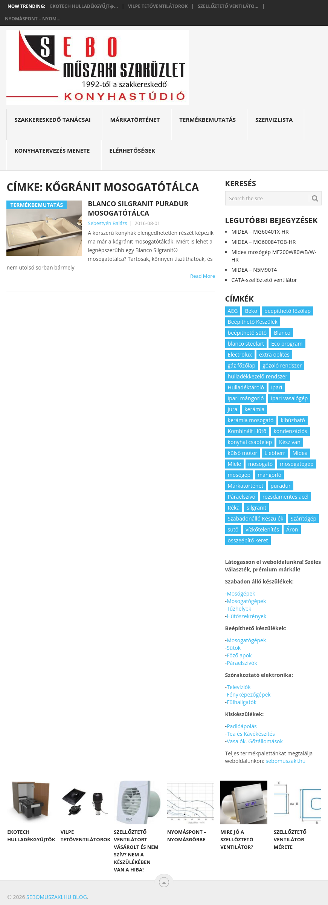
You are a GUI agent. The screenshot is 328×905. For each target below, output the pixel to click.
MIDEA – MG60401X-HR (260, 231)
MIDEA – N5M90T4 (254, 269)
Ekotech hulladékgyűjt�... (84, 6)
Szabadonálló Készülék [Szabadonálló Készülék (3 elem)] (256, 518)
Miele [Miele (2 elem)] (234, 463)
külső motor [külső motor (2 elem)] (243, 452)
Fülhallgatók (241, 702)
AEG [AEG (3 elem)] (233, 310)
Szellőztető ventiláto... (228, 6)
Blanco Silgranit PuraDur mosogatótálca (138, 208)
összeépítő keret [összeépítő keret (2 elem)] (248, 540)
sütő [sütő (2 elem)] (233, 529)
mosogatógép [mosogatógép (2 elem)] (296, 463)
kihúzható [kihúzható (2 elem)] (293, 420)
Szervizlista (274, 119)
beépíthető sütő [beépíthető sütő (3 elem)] (247, 332)
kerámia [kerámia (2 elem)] (254, 409)
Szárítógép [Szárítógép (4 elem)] (303, 518)
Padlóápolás (241, 726)
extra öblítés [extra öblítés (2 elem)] (274, 354)
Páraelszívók (242, 662)
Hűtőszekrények (246, 616)
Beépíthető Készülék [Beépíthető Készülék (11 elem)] (253, 321)
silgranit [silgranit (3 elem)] (256, 507)
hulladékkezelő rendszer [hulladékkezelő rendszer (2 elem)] (258, 376)
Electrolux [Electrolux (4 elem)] (240, 354)
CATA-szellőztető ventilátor (264, 279)
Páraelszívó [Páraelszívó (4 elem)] (241, 496)
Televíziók (238, 687)
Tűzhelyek (239, 608)
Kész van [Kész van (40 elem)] (290, 442)
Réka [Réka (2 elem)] (234, 507)
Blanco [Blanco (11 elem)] (282, 332)
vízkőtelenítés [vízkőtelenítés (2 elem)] (262, 529)
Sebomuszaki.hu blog (56, 896)
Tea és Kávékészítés (251, 733)
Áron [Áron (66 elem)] (292, 529)
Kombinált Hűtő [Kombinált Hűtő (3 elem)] (247, 431)
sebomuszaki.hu (286, 760)
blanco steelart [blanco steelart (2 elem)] (246, 343)
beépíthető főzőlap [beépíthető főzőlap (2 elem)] (287, 310)
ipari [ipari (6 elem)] (276, 387)
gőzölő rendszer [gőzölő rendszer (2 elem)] (282, 365)
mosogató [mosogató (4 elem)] (260, 463)
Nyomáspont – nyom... (32, 18)
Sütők (234, 647)
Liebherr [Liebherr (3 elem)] (274, 452)
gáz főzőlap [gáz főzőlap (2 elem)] (242, 365)
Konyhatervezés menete (52, 150)
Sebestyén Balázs (107, 223)
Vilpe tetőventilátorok (158, 6)
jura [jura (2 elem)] (233, 409)
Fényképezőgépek (249, 694)
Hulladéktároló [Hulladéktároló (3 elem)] (246, 387)
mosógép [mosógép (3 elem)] (239, 474)
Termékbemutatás (207, 119)
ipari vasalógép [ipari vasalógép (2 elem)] (289, 398)
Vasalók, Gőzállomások (255, 741)
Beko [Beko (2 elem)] (251, 310)
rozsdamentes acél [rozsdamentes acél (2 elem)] (285, 496)
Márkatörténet (135, 119)
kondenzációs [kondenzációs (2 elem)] (290, 431)
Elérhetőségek (132, 150)
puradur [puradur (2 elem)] (280, 485)
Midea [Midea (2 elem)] (300, 452)
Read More (202, 276)
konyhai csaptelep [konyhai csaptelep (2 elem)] (250, 442)
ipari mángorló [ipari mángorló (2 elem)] (246, 398)
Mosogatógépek (246, 601)
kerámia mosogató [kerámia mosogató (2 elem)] (251, 420)
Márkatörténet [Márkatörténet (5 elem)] (246, 485)
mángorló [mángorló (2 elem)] (269, 474)
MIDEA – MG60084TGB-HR (264, 241)
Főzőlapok (239, 655)
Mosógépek (241, 593)
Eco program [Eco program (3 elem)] (286, 343)
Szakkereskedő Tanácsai (52, 119)
